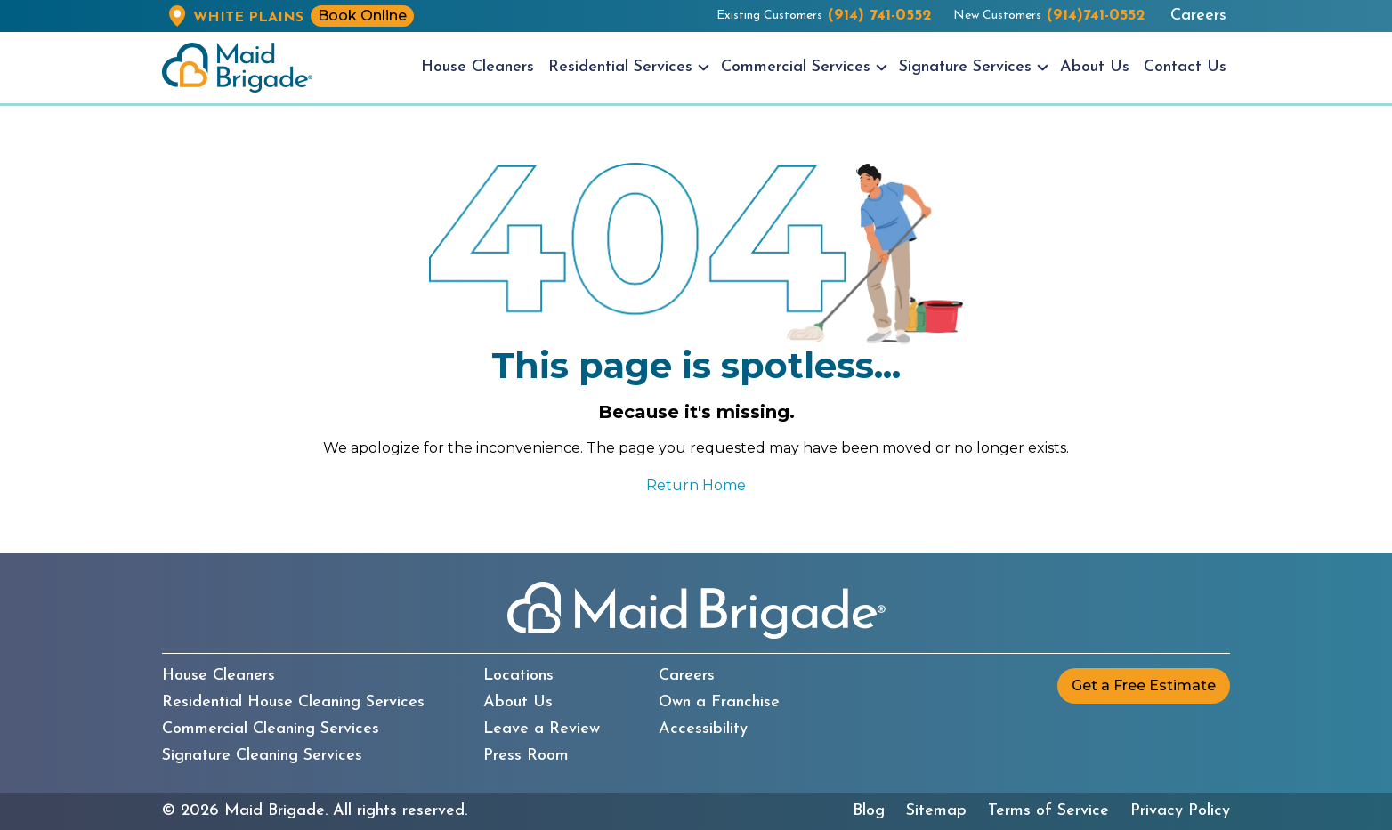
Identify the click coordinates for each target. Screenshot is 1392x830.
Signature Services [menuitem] (965, 67)
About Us (518, 703)
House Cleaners (218, 676)
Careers (1198, 16)
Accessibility (703, 729)
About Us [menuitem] (1094, 67)
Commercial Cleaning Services (270, 729)
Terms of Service (1048, 811)
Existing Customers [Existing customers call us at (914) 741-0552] (824, 16)
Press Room (526, 756)
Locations (518, 676)
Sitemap (936, 811)
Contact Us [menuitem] (1185, 67)
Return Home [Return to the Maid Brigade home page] (696, 485)
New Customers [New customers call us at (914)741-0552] (1049, 16)
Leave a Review (541, 729)
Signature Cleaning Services (262, 756)
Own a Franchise (719, 703)
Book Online (362, 15)
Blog (869, 811)
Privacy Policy (1180, 811)
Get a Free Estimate (1144, 685)
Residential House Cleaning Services (293, 703)
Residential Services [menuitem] (620, 67)
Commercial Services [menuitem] (795, 67)
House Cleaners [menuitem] (477, 67)
